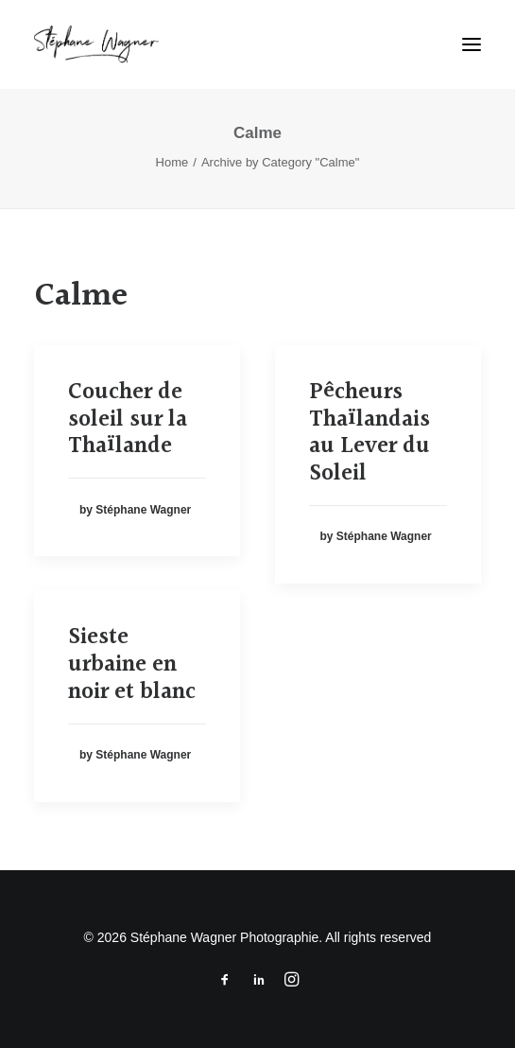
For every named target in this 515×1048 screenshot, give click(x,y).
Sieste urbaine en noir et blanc (132, 665)
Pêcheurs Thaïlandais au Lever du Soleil (369, 433)
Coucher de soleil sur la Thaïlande (127, 420)
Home (172, 162)
